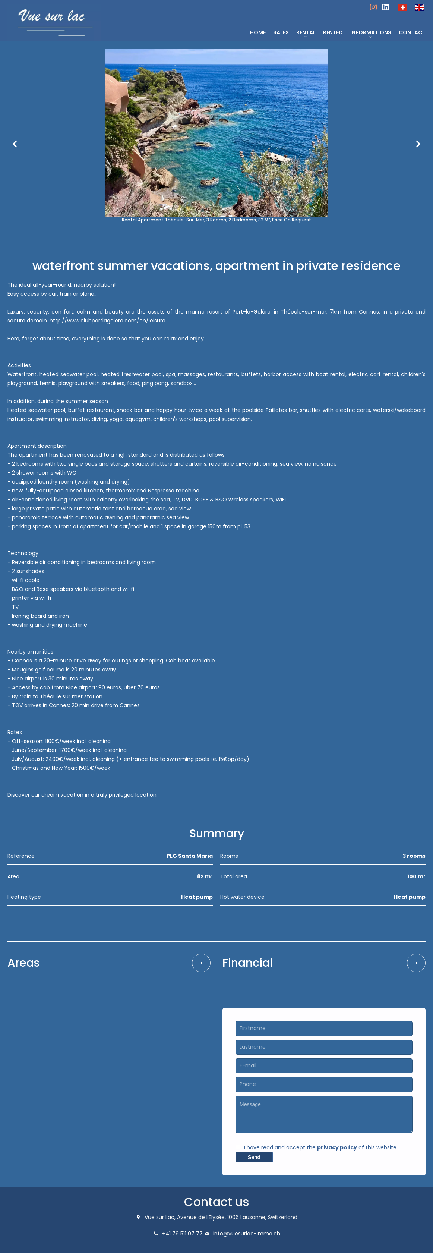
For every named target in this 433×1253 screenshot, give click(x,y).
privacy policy (337, 1147)
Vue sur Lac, (160, 1217)
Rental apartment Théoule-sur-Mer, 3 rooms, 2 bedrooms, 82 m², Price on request (216, 220)
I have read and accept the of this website (320, 1147)
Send (254, 1157)
